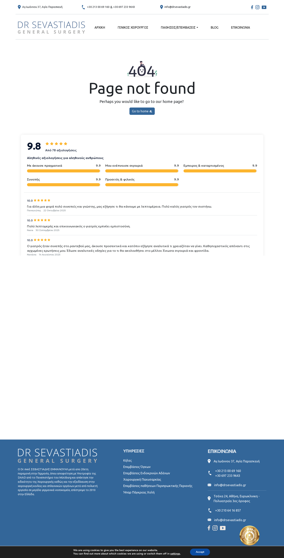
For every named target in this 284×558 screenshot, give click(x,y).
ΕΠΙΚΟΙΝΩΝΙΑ (240, 27)
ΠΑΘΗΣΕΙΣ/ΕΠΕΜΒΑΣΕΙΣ (178, 27)
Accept (200, 552)
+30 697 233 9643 (124, 6)
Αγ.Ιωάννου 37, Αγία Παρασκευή (42, 6)
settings (175, 554)
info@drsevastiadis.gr (178, 6)
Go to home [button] (142, 111)
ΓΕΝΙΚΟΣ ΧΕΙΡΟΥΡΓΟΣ (133, 27)
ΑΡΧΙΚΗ (100, 27)
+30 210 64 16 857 (228, 510)
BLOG (214, 27)
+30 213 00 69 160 (98, 6)
